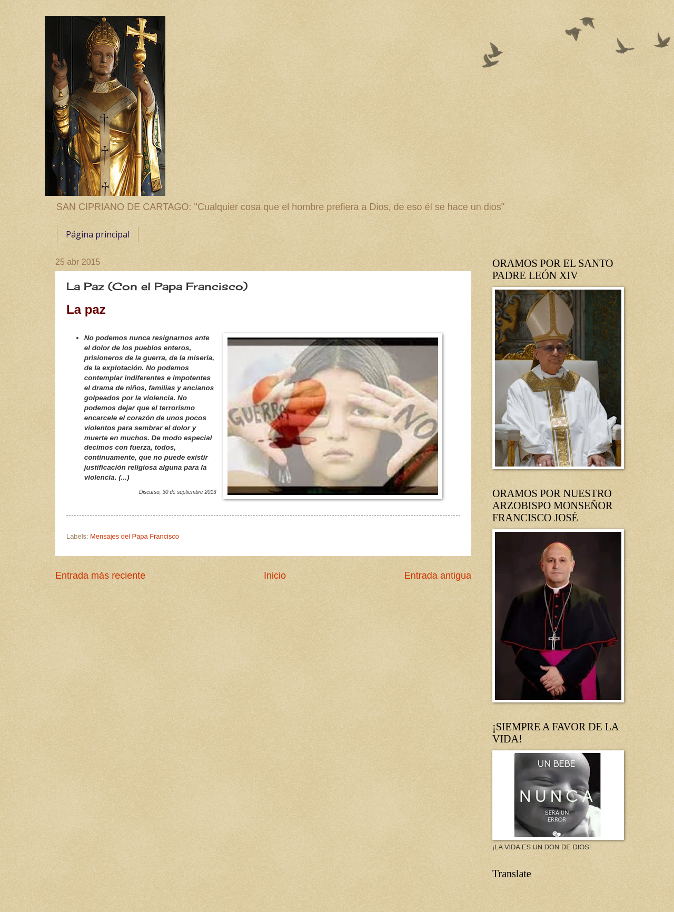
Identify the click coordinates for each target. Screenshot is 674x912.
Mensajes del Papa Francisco (134, 536)
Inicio (275, 575)
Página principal (98, 234)
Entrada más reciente (100, 575)
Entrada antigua (437, 575)
